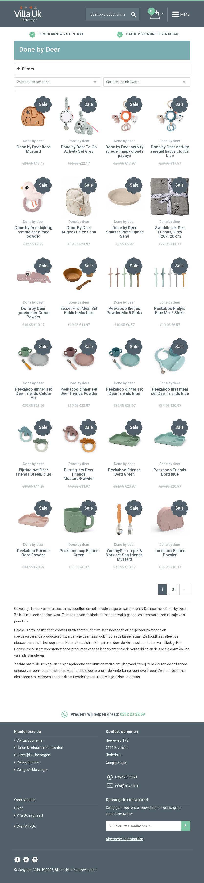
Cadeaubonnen (27, 762)
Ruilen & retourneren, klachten (38, 748)
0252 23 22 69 (132, 714)
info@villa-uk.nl (122, 786)
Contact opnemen (29, 740)
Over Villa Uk (25, 826)
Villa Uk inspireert (28, 815)
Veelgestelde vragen (31, 770)
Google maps (116, 763)
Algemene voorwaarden (124, 839)
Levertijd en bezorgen (32, 755)
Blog (18, 808)
